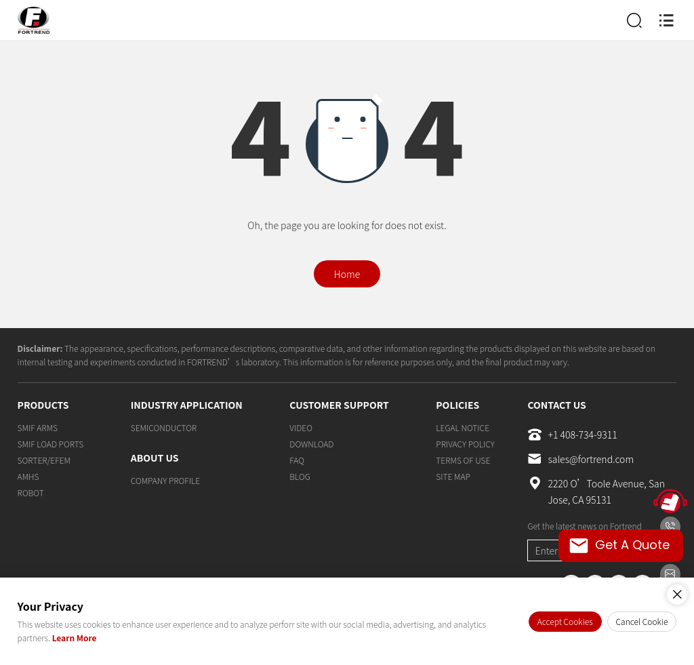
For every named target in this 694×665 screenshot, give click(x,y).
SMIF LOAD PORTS (51, 443)
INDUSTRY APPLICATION (187, 404)
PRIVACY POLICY (465, 443)
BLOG (299, 476)
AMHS (28, 476)
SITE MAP (453, 476)
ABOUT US (155, 457)
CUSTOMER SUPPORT (338, 404)
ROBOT (31, 492)
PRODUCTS (43, 404)
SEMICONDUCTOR (164, 427)
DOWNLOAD (311, 443)
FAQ (296, 460)
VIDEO (300, 427)
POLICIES (457, 404)
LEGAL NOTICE (462, 427)
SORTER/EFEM (44, 460)
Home (347, 274)
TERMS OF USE (463, 460)
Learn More (74, 637)
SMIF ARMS (38, 427)
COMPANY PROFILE (165, 480)
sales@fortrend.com (580, 459)
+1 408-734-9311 (572, 434)
